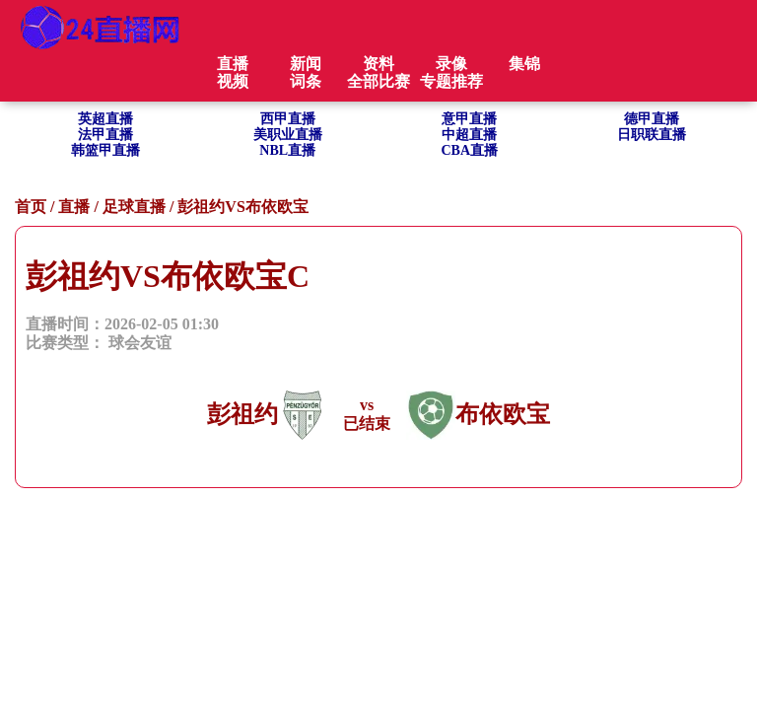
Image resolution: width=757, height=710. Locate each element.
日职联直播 (651, 134)
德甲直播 (651, 118)
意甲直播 (469, 118)
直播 (74, 206)
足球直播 (134, 206)
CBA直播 (469, 150)
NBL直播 (287, 150)
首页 (30, 206)
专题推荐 (451, 81)
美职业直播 (287, 134)
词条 (305, 81)
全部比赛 (378, 81)
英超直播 (105, 118)
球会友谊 (140, 342)
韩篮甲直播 (105, 150)
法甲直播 (105, 134)
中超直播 (469, 134)
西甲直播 (287, 118)
